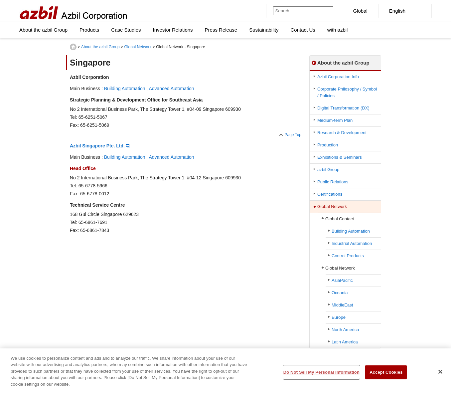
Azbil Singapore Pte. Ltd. (97, 145)
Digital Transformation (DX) (343, 107)
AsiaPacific (342, 280)
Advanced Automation (171, 88)
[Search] (295, 10)
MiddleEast (342, 304)
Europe (339, 317)
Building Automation (124, 88)
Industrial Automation (352, 243)
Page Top (293, 134)
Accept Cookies (386, 374)
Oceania (340, 292)
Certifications (329, 194)
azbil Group (328, 169)
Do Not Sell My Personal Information (321, 374)
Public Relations (332, 181)
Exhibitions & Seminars (339, 157)
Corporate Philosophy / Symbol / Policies (347, 92)
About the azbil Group (100, 47)
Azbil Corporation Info (338, 76)
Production (327, 144)
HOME (73, 47)
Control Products (348, 255)
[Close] (440, 374)
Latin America (345, 341)
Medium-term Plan (335, 120)
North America (345, 329)
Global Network (137, 47)
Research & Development (342, 132)
